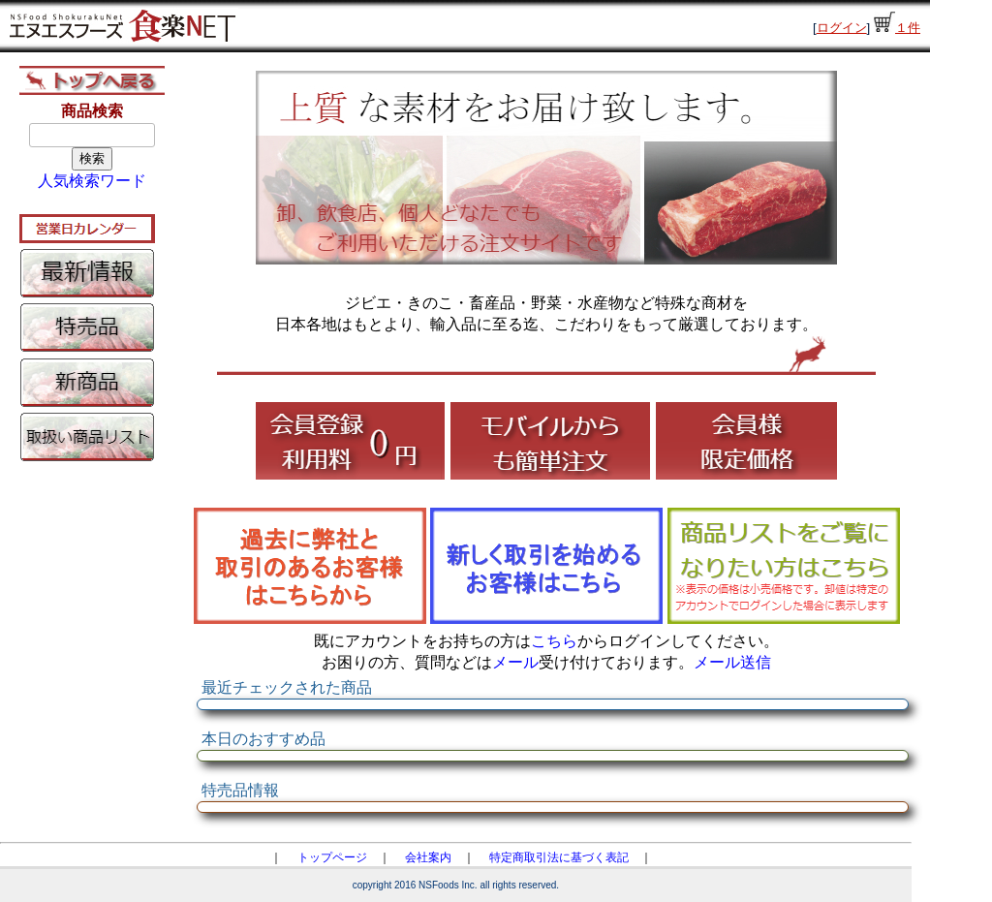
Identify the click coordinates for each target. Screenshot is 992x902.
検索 (92, 158)
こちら (554, 641)
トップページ (332, 857)
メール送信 (732, 662)
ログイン (842, 27)
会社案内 (428, 857)
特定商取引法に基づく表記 (559, 857)
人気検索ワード (92, 180)
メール (515, 662)
